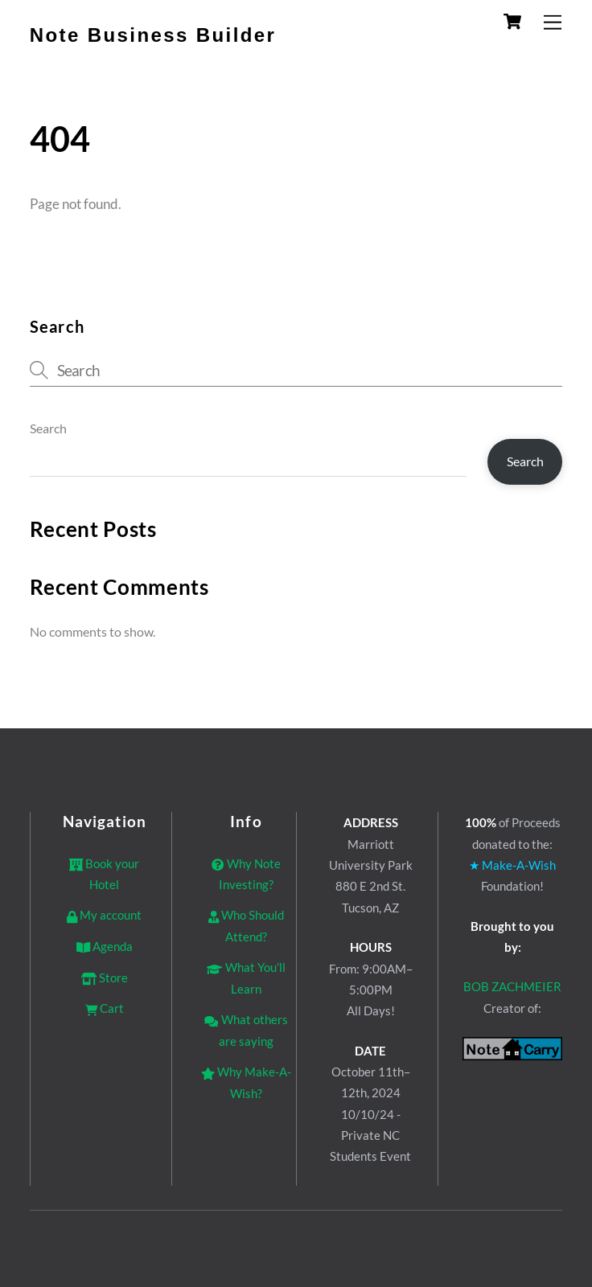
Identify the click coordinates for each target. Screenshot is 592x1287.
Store (104, 977)
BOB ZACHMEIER (512, 986)
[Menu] (552, 22)
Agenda (104, 946)
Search (48, 428)
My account (104, 915)
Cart (104, 1008)
